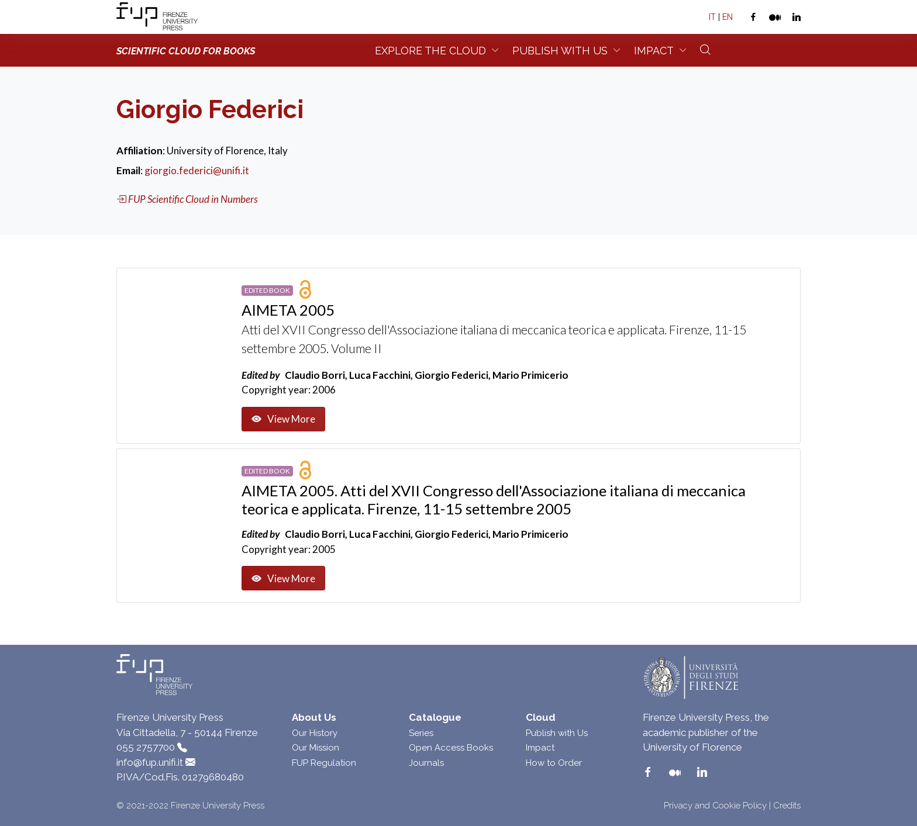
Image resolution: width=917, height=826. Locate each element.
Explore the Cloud (430, 50)
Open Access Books (451, 747)
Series (421, 733)
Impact (654, 50)
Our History (314, 733)
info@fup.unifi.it (149, 762)
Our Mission (315, 747)
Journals (426, 763)
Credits (787, 805)
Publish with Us (557, 733)
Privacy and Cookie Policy (715, 805)
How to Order (554, 763)
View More (283, 419)
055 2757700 (145, 747)
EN (727, 17)
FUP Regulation (324, 763)
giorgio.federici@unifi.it (196, 170)
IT (712, 17)
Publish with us (560, 50)
